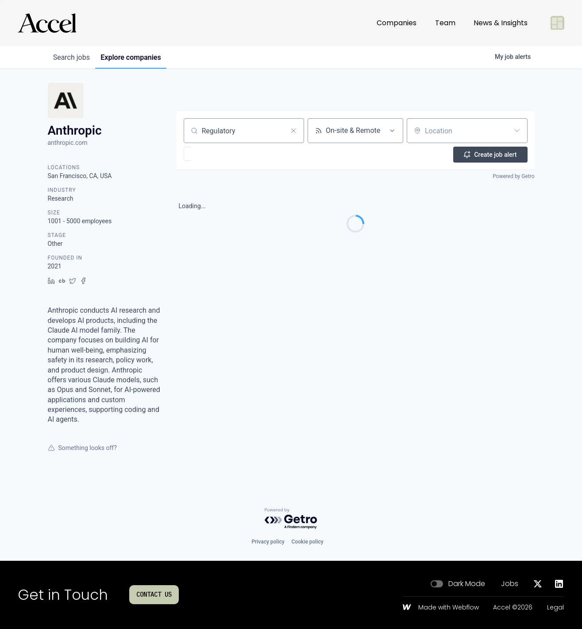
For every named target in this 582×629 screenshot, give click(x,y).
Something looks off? (82, 447)
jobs (73, 57)
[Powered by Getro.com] (291, 519)
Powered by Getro (513, 175)
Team (445, 19)
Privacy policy (267, 542)
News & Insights (501, 19)
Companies (396, 19)
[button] (213, 154)
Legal (555, 608)
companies (136, 57)
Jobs (509, 583)
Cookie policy (308, 542)
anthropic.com (68, 142)
